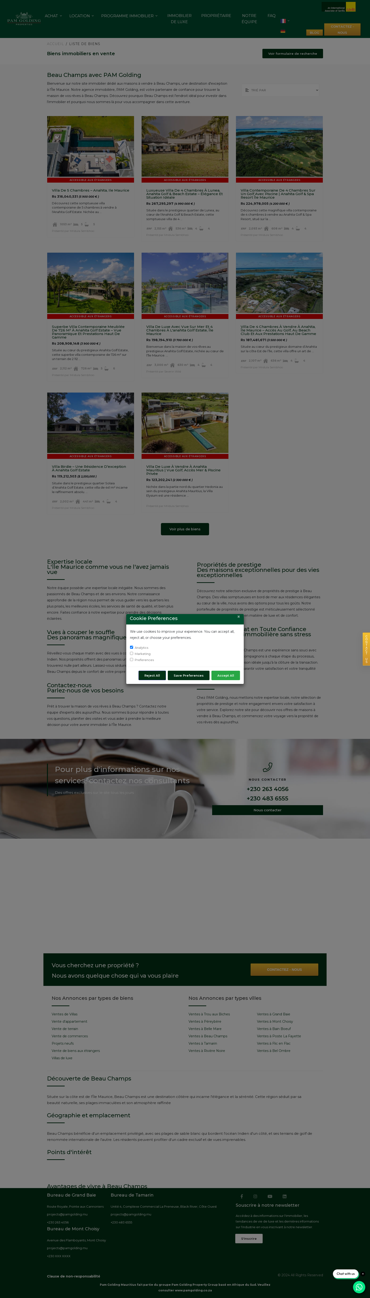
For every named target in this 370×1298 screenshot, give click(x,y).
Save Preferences (189, 675)
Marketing (143, 654)
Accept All (225, 675)
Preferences (144, 660)
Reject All (152, 675)
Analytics (141, 647)
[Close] (238, 616)
